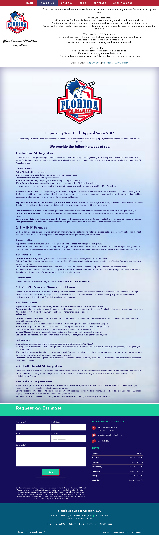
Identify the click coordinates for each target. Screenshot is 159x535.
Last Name (55, 422)
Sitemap (106, 532)
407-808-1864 (94, 63)
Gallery (67, 3)
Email (18, 434)
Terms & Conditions (120, 532)
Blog (83, 3)
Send (51, 472)
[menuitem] (30, 3)
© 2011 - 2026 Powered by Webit (31, 532)
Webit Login (136, 532)
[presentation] (51, 481)
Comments (20, 445)
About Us (49, 2)
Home (30, 3)
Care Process (123, 3)
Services (100, 3)
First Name (20, 422)
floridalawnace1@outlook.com (115, 63)
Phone (54, 434)
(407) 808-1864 (101, 515)
